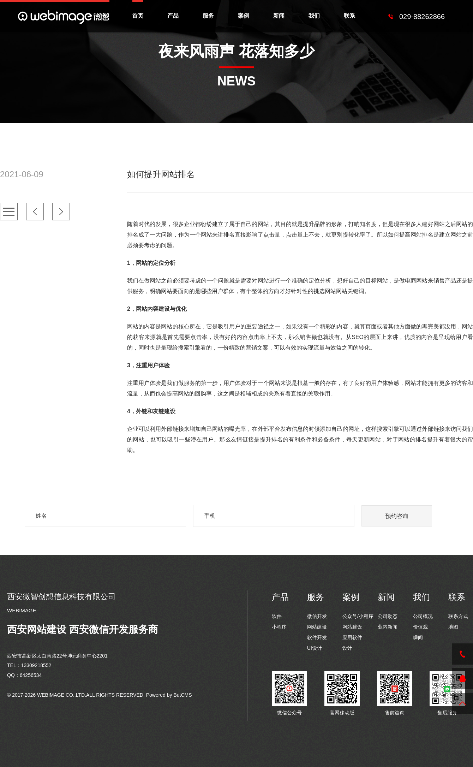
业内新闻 (387, 627)
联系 (349, 16)
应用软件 (352, 637)
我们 (314, 16)
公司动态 (387, 616)
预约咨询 (396, 516)
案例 (243, 16)
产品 (173, 16)
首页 (137, 16)
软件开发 (317, 637)
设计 (347, 648)
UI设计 (314, 648)
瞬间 (418, 637)
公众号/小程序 (357, 616)
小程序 (279, 627)
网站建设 (317, 627)
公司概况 (423, 616)
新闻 (279, 16)
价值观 (420, 627)
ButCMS (182, 695)
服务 (208, 16)
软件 (277, 616)
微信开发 (317, 616)
